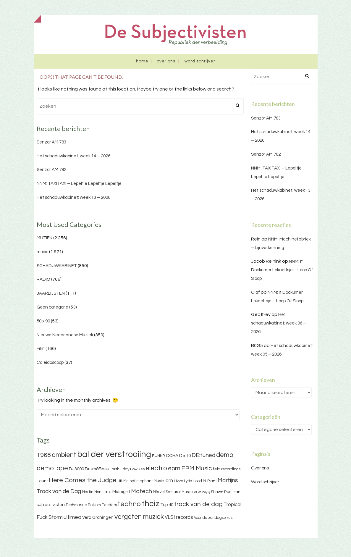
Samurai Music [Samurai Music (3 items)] (179, 492)
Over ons (166, 61)
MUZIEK (44, 238)
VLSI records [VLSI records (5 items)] (179, 517)
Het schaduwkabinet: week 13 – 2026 (73, 197)
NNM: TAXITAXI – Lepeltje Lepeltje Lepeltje (79, 183)
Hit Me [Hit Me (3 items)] (123, 481)
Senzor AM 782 (51, 169)
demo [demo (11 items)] (224, 454)
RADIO (43, 279)
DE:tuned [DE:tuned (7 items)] (203, 455)
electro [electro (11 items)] (156, 468)
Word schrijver (200, 61)
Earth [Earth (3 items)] (114, 469)
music (42, 252)
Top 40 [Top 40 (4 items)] (166, 505)
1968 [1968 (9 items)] (44, 455)
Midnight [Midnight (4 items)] (121, 492)
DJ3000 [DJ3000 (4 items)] (76, 469)
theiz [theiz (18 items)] (150, 504)
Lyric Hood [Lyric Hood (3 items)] (193, 481)
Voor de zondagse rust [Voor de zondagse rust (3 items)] (214, 518)
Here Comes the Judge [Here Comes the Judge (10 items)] (83, 480)
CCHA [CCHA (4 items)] (172, 455)
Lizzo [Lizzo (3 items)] (178, 481)
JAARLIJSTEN (51, 293)
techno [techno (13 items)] (129, 504)
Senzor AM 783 (51, 142)
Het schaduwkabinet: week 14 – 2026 (73, 156)
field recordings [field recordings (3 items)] (226, 469)
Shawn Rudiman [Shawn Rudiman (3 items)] (225, 492)
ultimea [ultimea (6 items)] (72, 517)
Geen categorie (52, 307)
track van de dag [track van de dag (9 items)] (198, 504)
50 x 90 (43, 321)
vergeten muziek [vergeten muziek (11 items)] (139, 516)
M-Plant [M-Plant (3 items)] (210, 481)
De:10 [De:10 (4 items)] (185, 455)
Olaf (255, 292)
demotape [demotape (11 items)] (52, 468)
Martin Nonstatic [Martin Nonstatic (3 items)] (96, 492)
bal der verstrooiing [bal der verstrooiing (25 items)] (114, 454)
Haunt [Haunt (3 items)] (42, 481)
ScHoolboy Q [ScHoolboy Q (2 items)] (201, 492)
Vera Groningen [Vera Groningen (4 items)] (98, 517)
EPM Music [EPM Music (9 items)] (196, 468)
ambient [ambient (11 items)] (64, 454)
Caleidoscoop (50, 362)
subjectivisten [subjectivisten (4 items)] (51, 505)
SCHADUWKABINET (57, 266)
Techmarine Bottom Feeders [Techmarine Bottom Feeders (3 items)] (91, 505)
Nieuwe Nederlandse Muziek (65, 335)
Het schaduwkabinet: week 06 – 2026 (278, 323)
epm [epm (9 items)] (174, 468)
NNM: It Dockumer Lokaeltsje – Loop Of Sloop (282, 270)
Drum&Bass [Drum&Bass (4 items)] (97, 469)
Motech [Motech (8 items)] (141, 491)
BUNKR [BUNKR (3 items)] (158, 456)
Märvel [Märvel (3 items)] (159, 492)
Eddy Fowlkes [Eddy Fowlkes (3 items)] (132, 469)
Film (41, 348)
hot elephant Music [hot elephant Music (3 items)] (147, 481)
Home (142, 61)
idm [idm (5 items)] (169, 480)
